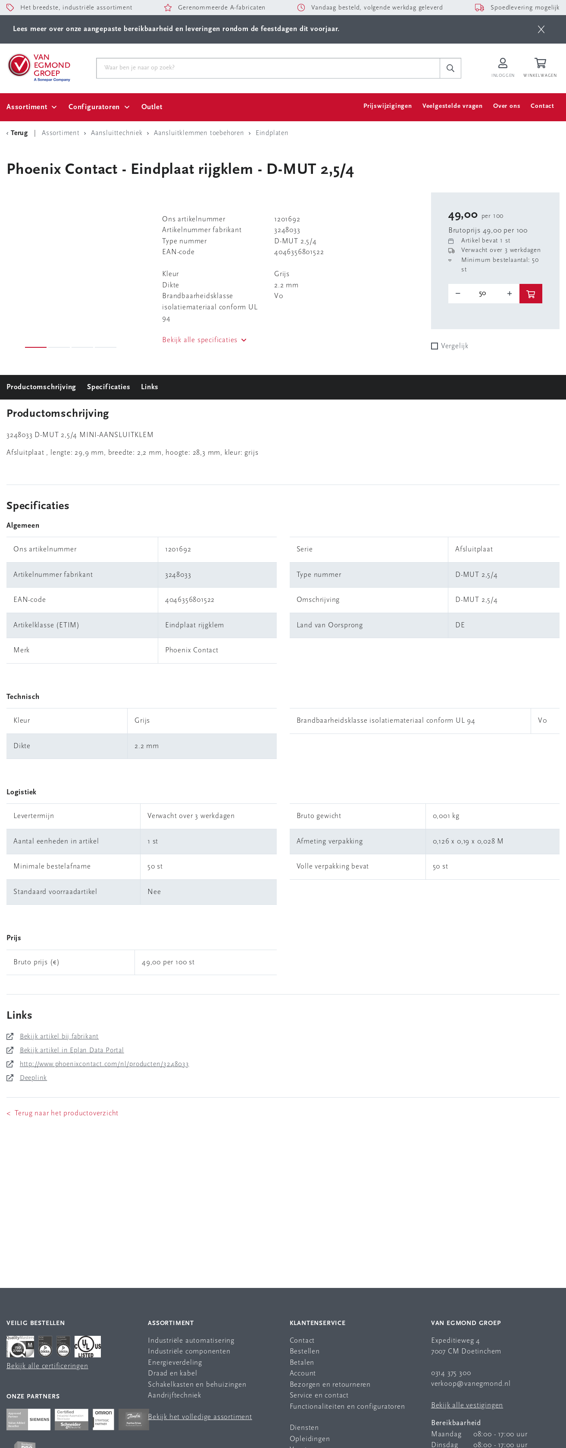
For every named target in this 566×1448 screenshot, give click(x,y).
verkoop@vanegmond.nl (471, 1384)
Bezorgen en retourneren (330, 1384)
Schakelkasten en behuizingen (197, 1384)
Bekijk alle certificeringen (47, 1366)
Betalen (302, 1362)
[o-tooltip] (484, 293)
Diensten (304, 1428)
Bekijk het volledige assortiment (200, 1417)
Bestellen (305, 1351)
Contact (542, 106)
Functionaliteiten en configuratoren (347, 1406)
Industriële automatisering (191, 1340)
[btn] (541, 29)
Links (150, 387)
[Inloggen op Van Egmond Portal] (503, 68)
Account (303, 1373)
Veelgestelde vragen (452, 106)
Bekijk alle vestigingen (467, 1405)
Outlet (152, 107)
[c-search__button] (450, 68)
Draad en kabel (172, 1373)
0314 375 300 (451, 1373)
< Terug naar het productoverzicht (62, 1113)
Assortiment (26, 107)
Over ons (506, 106)
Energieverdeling (175, 1362)
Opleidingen (310, 1439)
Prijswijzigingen (387, 106)
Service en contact (319, 1395)
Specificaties (108, 387)
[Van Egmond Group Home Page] (38, 67)
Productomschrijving (41, 387)
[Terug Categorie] (18, 133)
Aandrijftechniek (174, 1395)
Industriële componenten (189, 1351)
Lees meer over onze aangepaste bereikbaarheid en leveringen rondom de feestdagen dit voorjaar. (176, 29)
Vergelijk (455, 346)
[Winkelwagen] (541, 68)
